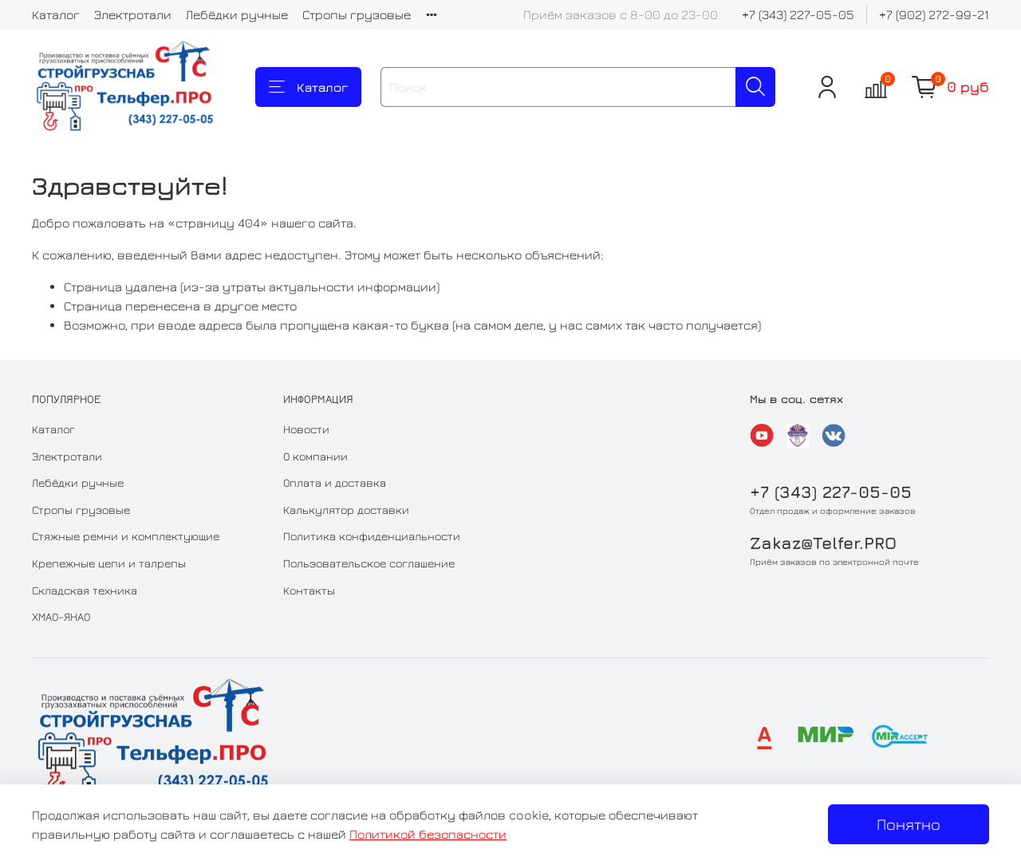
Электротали (132, 14)
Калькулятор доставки (346, 509)
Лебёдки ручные (237, 14)
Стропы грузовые (356, 14)
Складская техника (84, 590)
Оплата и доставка (334, 482)
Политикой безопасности (428, 834)
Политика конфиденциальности (371, 536)
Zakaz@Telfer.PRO (823, 543)
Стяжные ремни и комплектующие (125, 536)
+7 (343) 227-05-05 (798, 14)
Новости (306, 429)
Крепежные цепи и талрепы (109, 563)
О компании (315, 456)
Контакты (309, 590)
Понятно (908, 824)
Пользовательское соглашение (369, 563)
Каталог (56, 14)
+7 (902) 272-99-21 (934, 14)
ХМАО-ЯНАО (61, 616)
